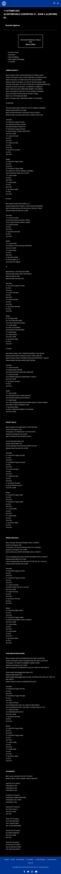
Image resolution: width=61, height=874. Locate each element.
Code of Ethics (51, 859)
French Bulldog (13, 57)
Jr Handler (11, 62)
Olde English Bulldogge (16, 59)
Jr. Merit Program (40, 859)
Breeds (7, 859)
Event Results (20, 859)
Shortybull (11, 55)
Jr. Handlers (29, 859)
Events (13, 859)
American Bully (13, 52)
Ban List (30, 863)
